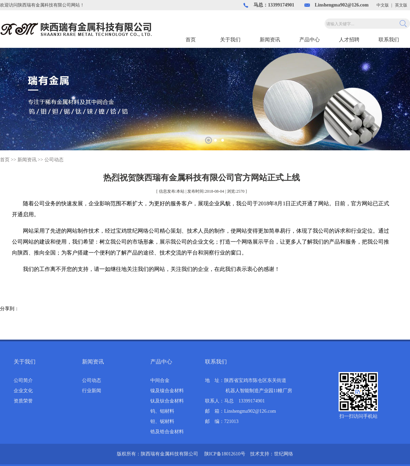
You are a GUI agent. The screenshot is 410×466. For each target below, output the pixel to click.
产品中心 (309, 39)
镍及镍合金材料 (167, 390)
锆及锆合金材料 (167, 431)
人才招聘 (349, 39)
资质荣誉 (23, 400)
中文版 (383, 5)
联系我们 (389, 39)
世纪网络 (283, 453)
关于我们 (230, 39)
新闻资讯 (270, 39)
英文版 (401, 5)
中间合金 (159, 380)
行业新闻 (91, 390)
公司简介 (23, 380)
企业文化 (23, 390)
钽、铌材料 (162, 421)
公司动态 (54, 159)
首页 (191, 39)
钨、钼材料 (162, 411)
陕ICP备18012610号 (224, 453)
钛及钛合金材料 (167, 400)
